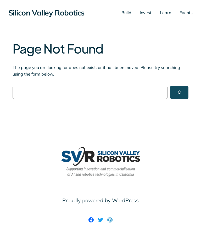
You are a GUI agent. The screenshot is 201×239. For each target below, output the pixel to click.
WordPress (125, 200)
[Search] (179, 92)
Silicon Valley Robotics (46, 12)
